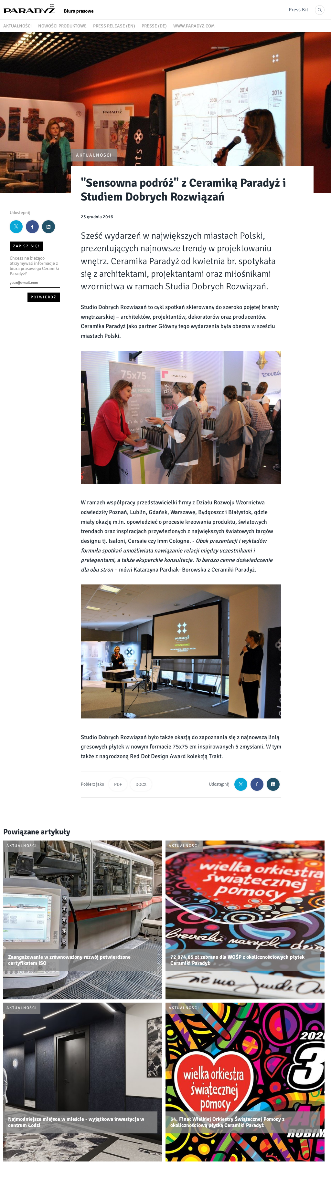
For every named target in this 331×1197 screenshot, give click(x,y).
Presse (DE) (154, 26)
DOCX (140, 784)
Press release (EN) (114, 26)
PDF (118, 784)
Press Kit (298, 9)
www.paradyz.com (194, 26)
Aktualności (17, 26)
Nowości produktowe (62, 26)
